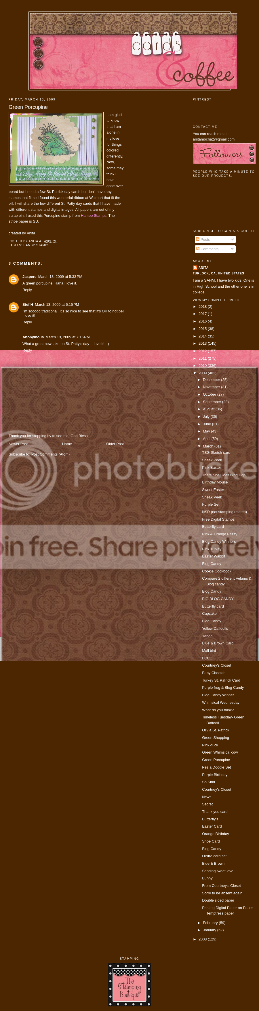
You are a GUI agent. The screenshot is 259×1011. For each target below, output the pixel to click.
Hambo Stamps (93, 215)
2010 (203, 365)
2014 (203, 336)
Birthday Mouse (215, 482)
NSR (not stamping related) (224, 512)
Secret (207, 804)
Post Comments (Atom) (50, 454)
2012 (203, 351)
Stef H (27, 304)
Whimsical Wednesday (220, 702)
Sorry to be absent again (222, 893)
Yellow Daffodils (215, 628)
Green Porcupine (28, 107)
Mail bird (209, 650)
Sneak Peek (212, 460)
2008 (203, 939)
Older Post (115, 444)
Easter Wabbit (213, 556)
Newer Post (18, 444)
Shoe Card (211, 841)
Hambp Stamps (36, 245)
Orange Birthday (215, 834)
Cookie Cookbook (216, 571)
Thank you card (215, 811)
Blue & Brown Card (217, 643)
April (207, 439)
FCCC (207, 658)
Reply (27, 290)
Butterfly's (210, 819)
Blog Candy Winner (218, 695)
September (212, 402)
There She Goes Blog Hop (223, 475)
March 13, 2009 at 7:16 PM (67, 337)
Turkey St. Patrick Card (221, 680)
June (207, 424)
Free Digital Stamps (218, 519)
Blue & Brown (213, 863)
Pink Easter (211, 467)
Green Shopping (215, 737)
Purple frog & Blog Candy (223, 687)
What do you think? (218, 710)
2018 (203, 306)
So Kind (208, 782)
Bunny (207, 878)
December (212, 380)
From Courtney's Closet (221, 885)
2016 (203, 321)
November (212, 387)
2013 (203, 343)
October (210, 394)
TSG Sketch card (216, 452)
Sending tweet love (217, 871)
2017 (203, 314)
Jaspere (29, 276)
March (208, 446)
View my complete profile (217, 300)
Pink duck (210, 745)
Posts (203, 239)
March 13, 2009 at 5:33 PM (60, 276)
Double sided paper (218, 900)
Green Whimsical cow (220, 752)
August (209, 409)
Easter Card (212, 826)
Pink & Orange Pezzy (219, 534)
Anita (204, 267)
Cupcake (209, 613)
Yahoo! (208, 636)
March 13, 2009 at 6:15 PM (57, 304)
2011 (203, 358)
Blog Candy (211, 564)
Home (67, 444)
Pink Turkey (211, 549)
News (206, 797)
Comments (207, 249)
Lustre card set (214, 856)
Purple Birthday (214, 775)
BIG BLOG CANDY (218, 599)
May (207, 431)
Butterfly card (213, 526)
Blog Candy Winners (219, 541)
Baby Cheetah (214, 673)
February (211, 923)
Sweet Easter (213, 490)
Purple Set (210, 504)
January (210, 930)
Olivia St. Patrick (215, 730)
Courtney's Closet (216, 665)
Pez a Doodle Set (216, 767)
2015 (203, 329)
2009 (203, 373)
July (206, 416)
